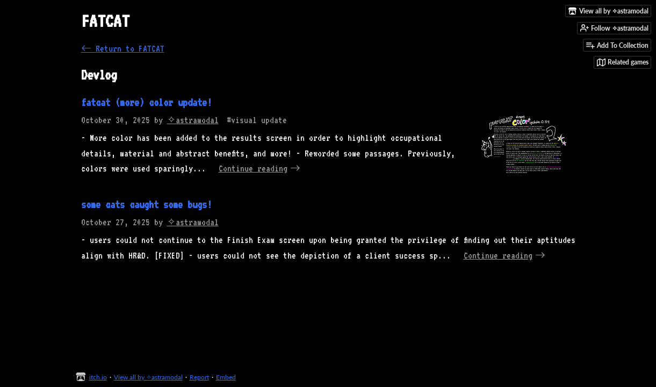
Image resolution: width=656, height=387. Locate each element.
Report (199, 377)
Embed (226, 377)
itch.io (98, 377)
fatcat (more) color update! (146, 102)
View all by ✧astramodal (148, 377)
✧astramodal (193, 120)
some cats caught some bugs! (146, 204)
